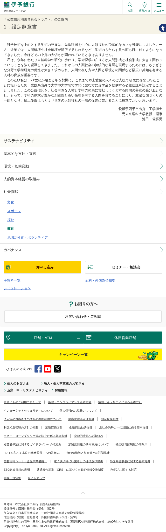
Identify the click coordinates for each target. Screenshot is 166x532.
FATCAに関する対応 (124, 469)
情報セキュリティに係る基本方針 (120, 402)
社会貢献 (11, 191)
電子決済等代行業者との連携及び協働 (78, 461)
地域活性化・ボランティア (27, 237)
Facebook (38, 369)
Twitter (57, 369)
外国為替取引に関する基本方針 (130, 461)
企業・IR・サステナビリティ (27, 390)
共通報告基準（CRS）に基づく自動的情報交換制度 (70, 469)
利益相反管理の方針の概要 (21, 427)
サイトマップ (36, 478)
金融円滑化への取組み (88, 436)
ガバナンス (13, 250)
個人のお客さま (18, 383)
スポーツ (14, 211)
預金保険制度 (109, 419)
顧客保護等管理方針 (81, 419)
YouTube (47, 369)
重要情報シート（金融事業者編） (25, 461)
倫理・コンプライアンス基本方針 (69, 402)
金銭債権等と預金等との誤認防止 (88, 453)
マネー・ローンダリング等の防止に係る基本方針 (35, 436)
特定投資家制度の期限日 (131, 444)
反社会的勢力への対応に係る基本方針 (123, 427)
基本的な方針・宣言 (20, 154)
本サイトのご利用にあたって (22, 402)
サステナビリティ (19, 141)
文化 (10, 202)
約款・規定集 (12, 478)
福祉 (10, 220)
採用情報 (61, 390)
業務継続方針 (53, 427)
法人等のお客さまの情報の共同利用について (33, 419)
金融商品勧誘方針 (80, 427)
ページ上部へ (83, 493)
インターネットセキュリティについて (28, 410)
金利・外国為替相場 (100, 280)
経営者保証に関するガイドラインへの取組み (33, 444)
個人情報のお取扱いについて (78, 410)
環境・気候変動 (16, 166)
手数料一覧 (12, 280)
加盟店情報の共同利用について (88, 444)
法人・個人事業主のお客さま (64, 383)
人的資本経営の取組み (22, 179)
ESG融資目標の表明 (17, 469)
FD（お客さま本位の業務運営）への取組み (32, 453)
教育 (10, 228)
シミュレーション (17, 288)
